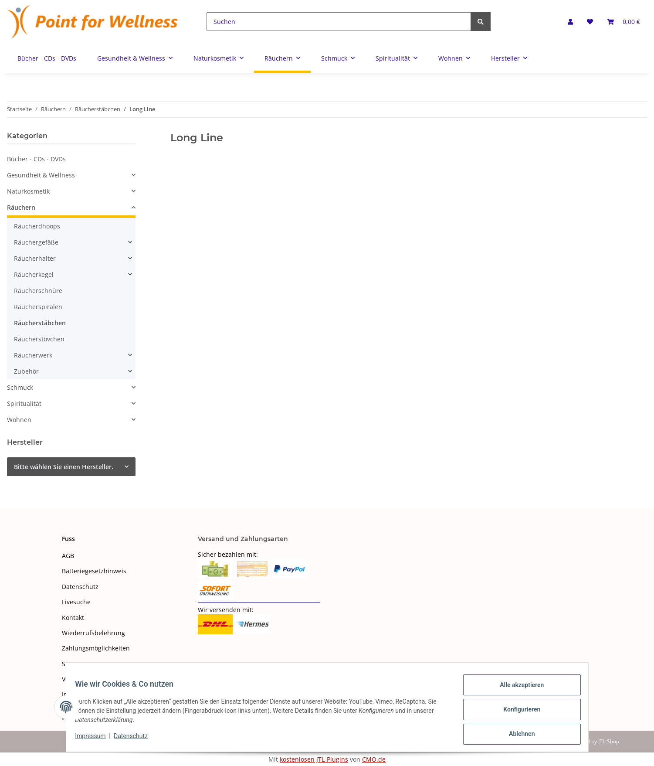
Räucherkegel (34, 274)
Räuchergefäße (36, 242)
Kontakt (73, 617)
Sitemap (74, 664)
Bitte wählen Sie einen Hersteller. (63, 467)
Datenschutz (80, 586)
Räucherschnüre (38, 290)
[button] (570, 22)
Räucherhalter (35, 258)
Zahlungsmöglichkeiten (96, 648)
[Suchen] (339, 21)
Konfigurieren (516, 712)
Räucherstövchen (39, 339)
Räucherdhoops (37, 226)
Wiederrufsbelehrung (93, 633)
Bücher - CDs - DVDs (36, 159)
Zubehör (26, 371)
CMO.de (374, 759)
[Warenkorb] (623, 22)
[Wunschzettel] (590, 22)
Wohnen (19, 419)
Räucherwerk (33, 355)
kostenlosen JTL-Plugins (314, 759)
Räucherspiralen (38, 307)
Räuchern (21, 207)
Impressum (95, 738)
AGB (68, 556)
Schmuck (20, 387)
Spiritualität (24, 403)
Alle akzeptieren (517, 689)
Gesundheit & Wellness (41, 175)
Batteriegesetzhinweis (94, 571)
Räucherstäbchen (40, 323)
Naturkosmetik (28, 191)
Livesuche (76, 602)
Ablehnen (517, 735)
